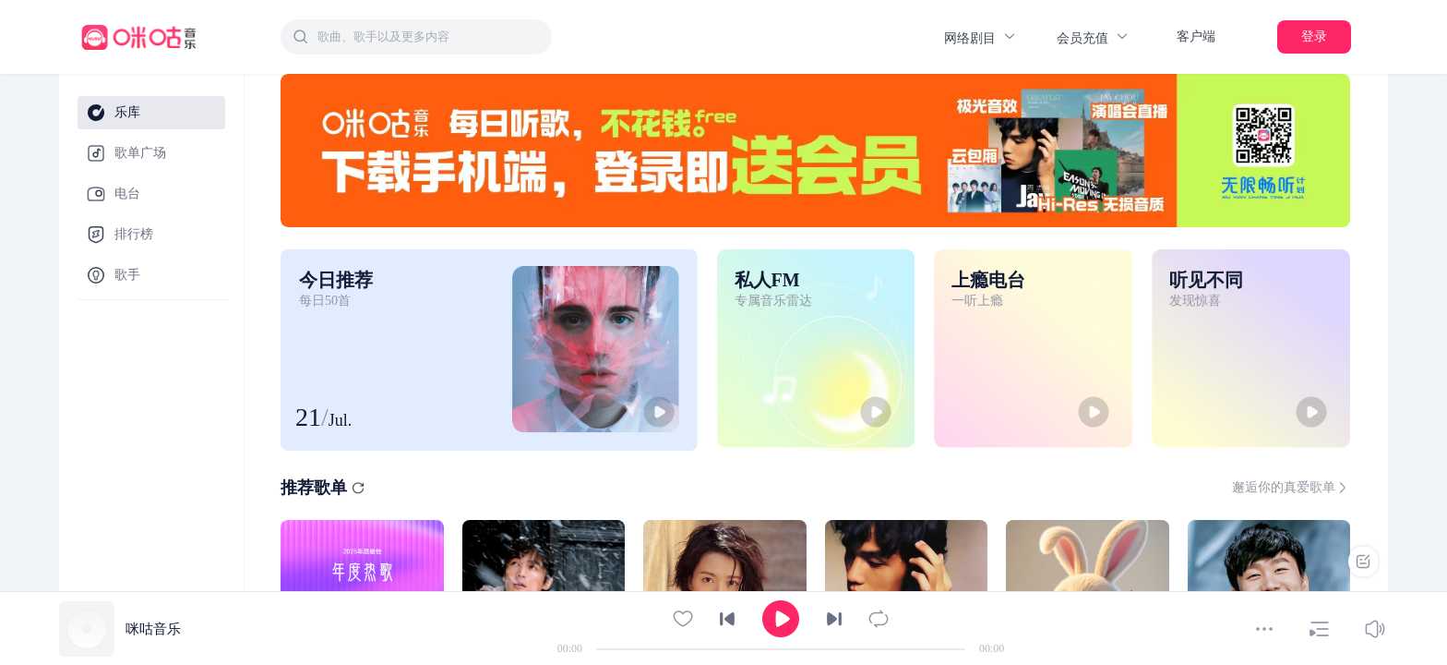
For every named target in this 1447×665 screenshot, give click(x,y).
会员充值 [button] (1093, 37)
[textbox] (429, 37)
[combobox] (416, 36)
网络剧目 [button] (980, 37)
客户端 (1196, 36)
